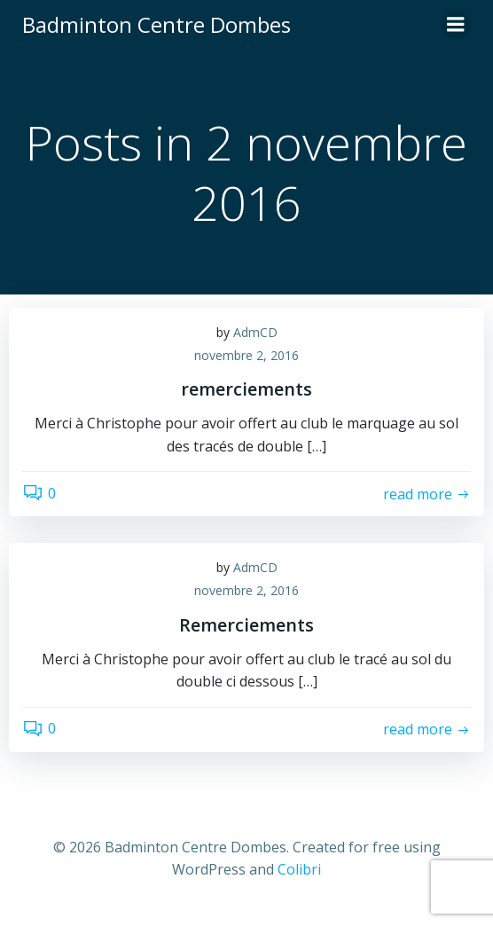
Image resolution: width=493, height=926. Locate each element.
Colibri (299, 869)
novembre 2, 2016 (246, 355)
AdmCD (255, 332)
